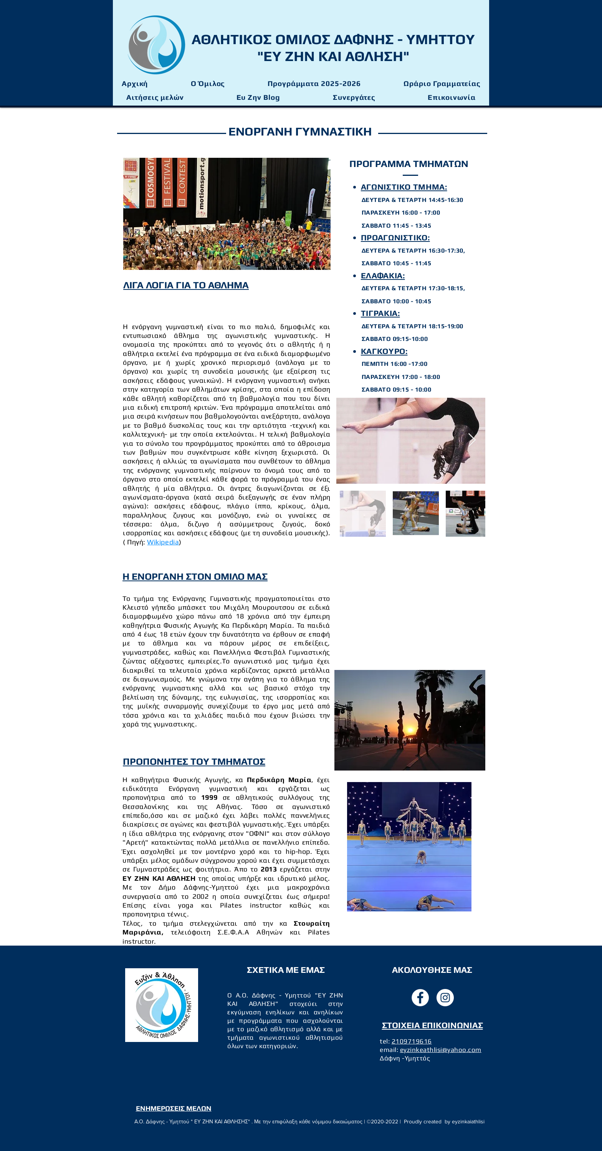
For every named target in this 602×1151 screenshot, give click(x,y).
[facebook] (420, 997)
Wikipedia (163, 542)
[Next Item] (472, 440)
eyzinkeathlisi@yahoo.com (440, 1049)
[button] (314, 84)
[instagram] (445, 997)
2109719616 (412, 1041)
